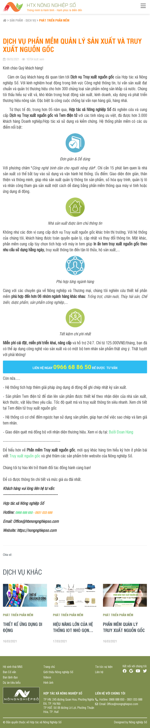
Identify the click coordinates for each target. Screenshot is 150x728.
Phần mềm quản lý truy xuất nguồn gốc (124, 627)
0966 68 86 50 (72, 366)
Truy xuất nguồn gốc (24, 455)
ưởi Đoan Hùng (122, 431)
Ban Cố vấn (9, 672)
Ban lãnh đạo (10, 677)
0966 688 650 (23, 512)
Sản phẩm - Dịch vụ (23, 20)
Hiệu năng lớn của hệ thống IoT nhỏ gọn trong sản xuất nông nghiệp (73, 633)
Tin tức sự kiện (103, 667)
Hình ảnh (48, 682)
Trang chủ (49, 667)
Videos (47, 677)
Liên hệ (99, 672)
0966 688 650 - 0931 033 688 (125, 699)
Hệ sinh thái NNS (12, 667)
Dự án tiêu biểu (12, 682)
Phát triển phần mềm (54, 20)
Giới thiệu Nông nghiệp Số (58, 672)
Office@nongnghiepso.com (122, 704)
